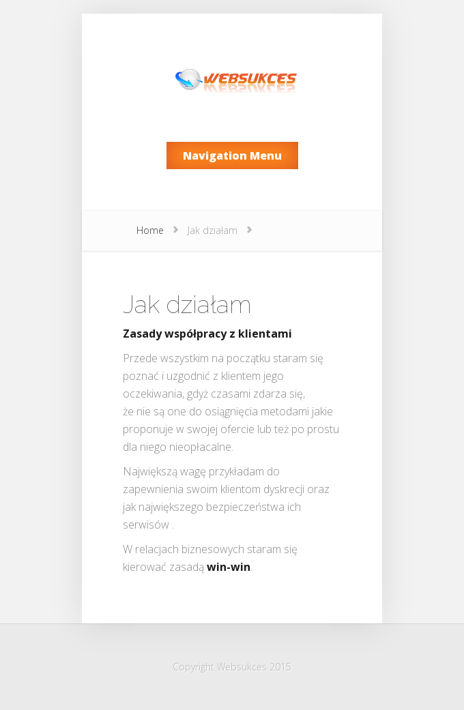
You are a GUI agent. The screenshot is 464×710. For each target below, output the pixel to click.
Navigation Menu (232, 155)
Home (150, 230)
